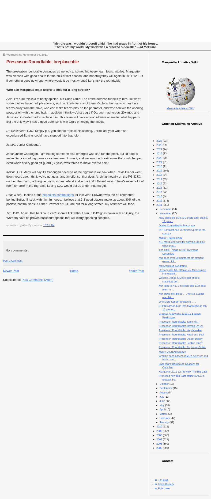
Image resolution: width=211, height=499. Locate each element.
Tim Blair (163, 479)
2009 (159, 431)
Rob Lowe (164, 488)
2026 (159, 140)
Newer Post (11, 271)
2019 (159, 170)
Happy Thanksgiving (170, 237)
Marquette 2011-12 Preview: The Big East (183, 371)
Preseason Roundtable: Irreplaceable (42, 61)
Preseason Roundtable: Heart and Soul (181, 334)
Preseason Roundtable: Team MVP (179, 321)
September (166, 388)
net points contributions (58, 195)
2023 (159, 153)
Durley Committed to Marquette (177, 225)
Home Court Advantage (172, 351)
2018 (159, 174)
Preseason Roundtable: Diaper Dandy (181, 338)
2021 (159, 162)
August (163, 392)
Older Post (136, 271)
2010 (159, 426)
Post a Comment (12, 260)
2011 (159, 204)
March (163, 413)
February (164, 418)
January (164, 422)
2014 (159, 191)
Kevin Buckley (166, 484)
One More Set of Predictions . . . (177, 301)
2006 (159, 443)
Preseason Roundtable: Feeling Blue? (181, 343)
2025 (159, 145)
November (165, 213)
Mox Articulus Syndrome (173, 265)
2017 (159, 179)
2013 (159, 196)
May (162, 405)
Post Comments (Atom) (37, 280)
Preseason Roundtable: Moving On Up (181, 325)
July (162, 396)
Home (74, 271)
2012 (159, 200)
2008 (159, 435)
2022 (159, 157)
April (162, 409)
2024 (159, 149)
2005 (159, 447)
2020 (159, 166)
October (164, 383)
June (162, 401)
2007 (159, 439)
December (165, 209)
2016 (159, 183)
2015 (159, 187)
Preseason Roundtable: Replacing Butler (182, 347)
